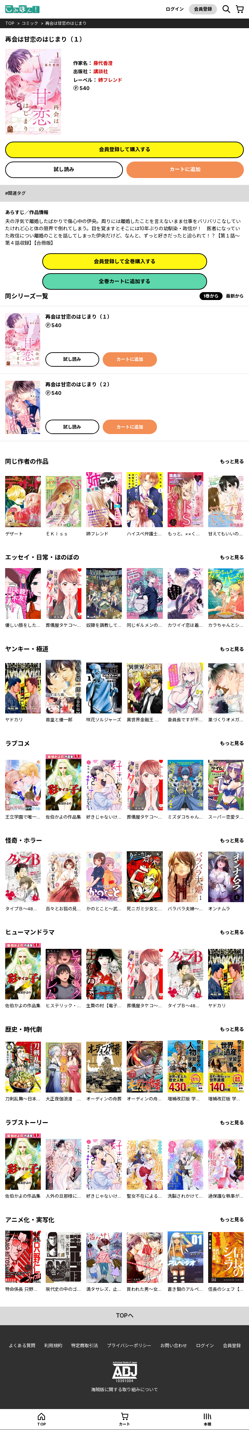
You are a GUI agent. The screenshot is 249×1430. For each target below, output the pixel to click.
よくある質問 (22, 1345)
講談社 (100, 71)
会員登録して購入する (124, 149)
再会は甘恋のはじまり (66, 23)
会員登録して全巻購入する (125, 261)
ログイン (175, 9)
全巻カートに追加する (124, 281)
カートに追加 (185, 169)
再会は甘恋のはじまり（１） (78, 316)
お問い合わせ (173, 1345)
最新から (235, 296)
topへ (125, 1315)
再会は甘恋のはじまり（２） (78, 384)
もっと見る (232, 461)
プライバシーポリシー (129, 1345)
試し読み (64, 169)
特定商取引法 (84, 1345)
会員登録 (203, 9)
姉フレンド (110, 80)
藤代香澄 (103, 63)
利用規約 (53, 1345)
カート (124, 1424)
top (9, 23)
